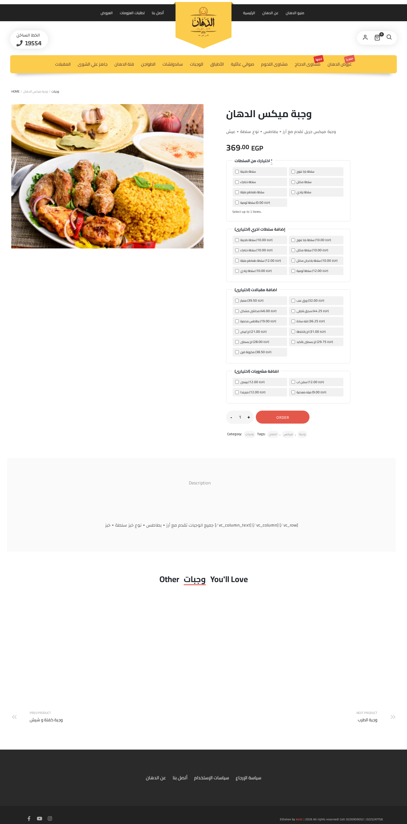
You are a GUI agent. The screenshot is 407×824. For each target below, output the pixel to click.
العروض (107, 12)
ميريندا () (250, 392)
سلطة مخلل (301, 182)
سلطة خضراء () (253, 250)
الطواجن (148, 64)
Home (15, 91)
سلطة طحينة (245, 171)
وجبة (302, 434)
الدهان (273, 434)
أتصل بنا (158, 12)
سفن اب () (307, 382)
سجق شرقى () (310, 311)
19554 (40, 44)
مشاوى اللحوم (274, 64)
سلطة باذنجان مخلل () (314, 260)
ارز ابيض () (251, 331)
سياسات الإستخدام (211, 768)
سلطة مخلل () (309, 250)
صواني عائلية (242, 64)
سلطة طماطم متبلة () (258, 260)
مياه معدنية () (308, 392)
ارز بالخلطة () (308, 331)
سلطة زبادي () (253, 270)
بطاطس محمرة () (255, 321)
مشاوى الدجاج (309, 61)
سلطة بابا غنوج (302, 171)
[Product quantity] (240, 417)
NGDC (299, 810)
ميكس (288, 434)
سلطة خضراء (245, 182)
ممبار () (249, 300)
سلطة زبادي (301, 192)
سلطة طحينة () (253, 240)
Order (282, 417)
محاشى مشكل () (255, 311)
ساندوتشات (173, 64)
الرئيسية (249, 12)
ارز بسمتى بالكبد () (312, 341)
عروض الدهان (341, 61)
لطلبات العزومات (132, 12)
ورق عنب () (307, 300)
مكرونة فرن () (253, 352)
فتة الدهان (124, 64)
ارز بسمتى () (252, 341)
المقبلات (63, 64)
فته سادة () (308, 321)
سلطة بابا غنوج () (311, 240)
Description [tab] (200, 482)
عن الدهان (270, 12)
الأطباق (217, 64)
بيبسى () (250, 382)
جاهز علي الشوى (92, 64)
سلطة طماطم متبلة (249, 192)
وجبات (55, 91)
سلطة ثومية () (252, 202)
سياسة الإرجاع (248, 768)
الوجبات (196, 64)
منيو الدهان (295, 12)
